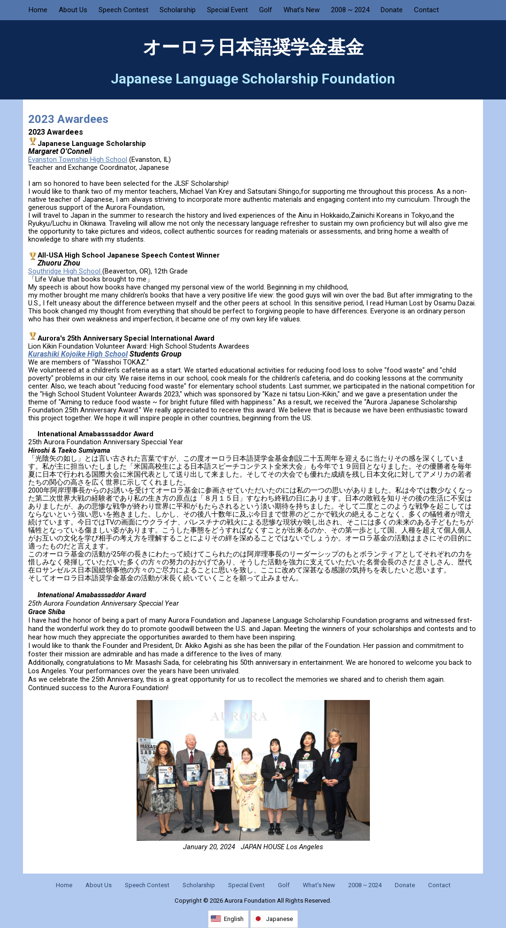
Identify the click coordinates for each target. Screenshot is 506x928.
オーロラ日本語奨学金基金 (253, 47)
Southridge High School (65, 271)
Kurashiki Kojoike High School (78, 354)
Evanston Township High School (77, 159)
